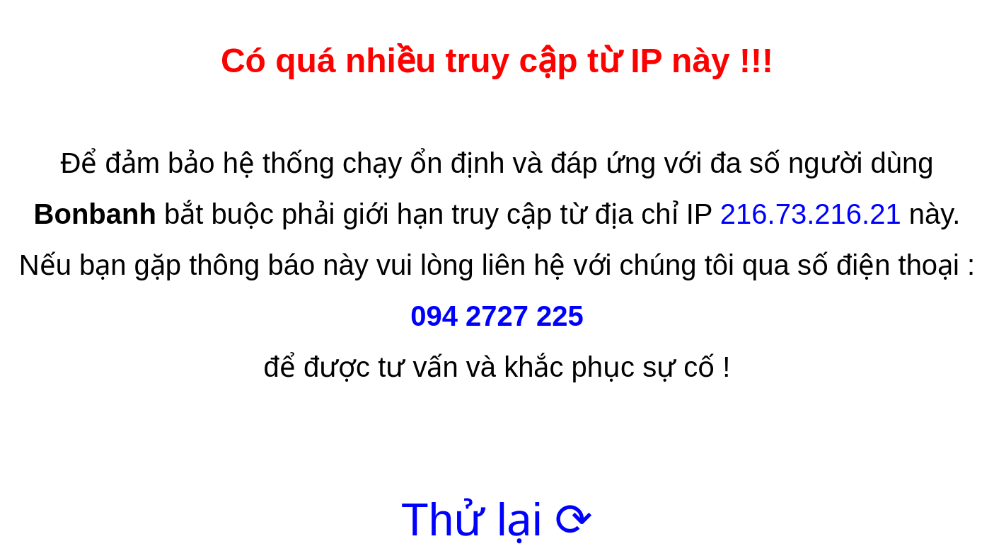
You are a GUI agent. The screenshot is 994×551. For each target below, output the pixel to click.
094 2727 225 (497, 315)
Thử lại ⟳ (497, 519)
